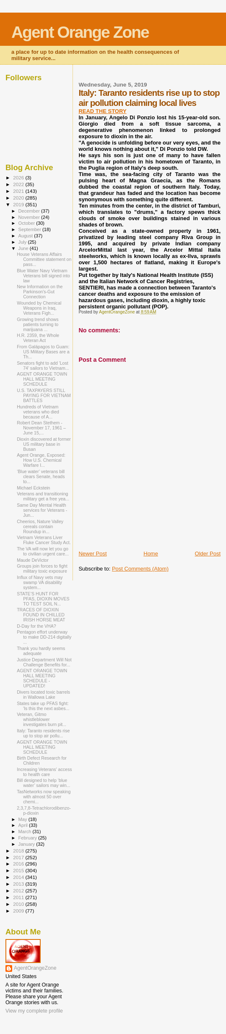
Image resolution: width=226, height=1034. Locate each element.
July (23, 242)
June (24, 248)
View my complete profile (34, 1011)
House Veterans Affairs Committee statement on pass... (44, 259)
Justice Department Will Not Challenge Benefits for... (44, 662)
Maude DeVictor (33, 560)
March (25, 831)
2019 (19, 204)
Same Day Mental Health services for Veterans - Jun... (42, 510)
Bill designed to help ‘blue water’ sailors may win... (43, 783)
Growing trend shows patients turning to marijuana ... (37, 324)
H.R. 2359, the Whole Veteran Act (38, 338)
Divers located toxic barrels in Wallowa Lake (43, 694)
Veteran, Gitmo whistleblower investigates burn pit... (41, 719)
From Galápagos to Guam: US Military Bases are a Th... (43, 351)
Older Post (208, 553)
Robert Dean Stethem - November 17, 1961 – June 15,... (41, 427)
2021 (19, 191)
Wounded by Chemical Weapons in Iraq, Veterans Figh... (39, 308)
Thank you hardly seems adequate (41, 651)
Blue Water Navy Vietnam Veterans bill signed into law (43, 275)
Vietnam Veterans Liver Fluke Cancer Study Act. (43, 540)
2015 (19, 870)
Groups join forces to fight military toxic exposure (42, 568)
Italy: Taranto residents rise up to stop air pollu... (43, 733)
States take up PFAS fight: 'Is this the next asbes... (43, 706)
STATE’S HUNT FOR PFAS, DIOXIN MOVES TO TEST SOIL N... (43, 598)
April (23, 825)
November (29, 217)
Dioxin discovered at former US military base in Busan (44, 444)
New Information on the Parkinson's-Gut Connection (39, 291)
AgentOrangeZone (35, 968)
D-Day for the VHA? (36, 626)
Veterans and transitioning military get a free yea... (43, 496)
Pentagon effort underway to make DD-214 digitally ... (44, 637)
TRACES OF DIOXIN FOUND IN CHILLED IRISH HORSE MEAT (41, 614)
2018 (19, 850)
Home (150, 553)
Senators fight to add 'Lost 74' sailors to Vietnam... (43, 365)
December (29, 210)
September (30, 229)
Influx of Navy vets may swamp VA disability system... (39, 582)
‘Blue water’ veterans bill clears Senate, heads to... (41, 476)
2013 (19, 884)
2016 (19, 863)
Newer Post (92, 553)
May (23, 819)
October (27, 223)
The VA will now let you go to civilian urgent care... (43, 551)
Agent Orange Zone (80, 32)
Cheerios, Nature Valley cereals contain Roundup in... (40, 526)
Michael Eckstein (33, 487)
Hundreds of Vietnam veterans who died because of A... (38, 411)
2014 (19, 877)
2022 (19, 184)
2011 (19, 897)
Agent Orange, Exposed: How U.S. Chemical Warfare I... (41, 460)
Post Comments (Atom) (140, 569)
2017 (19, 857)
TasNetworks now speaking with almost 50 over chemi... (43, 796)
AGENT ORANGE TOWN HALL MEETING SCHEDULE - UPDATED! (42, 678)
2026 (19, 177)
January (27, 844)
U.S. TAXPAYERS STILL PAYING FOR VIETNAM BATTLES (44, 395)
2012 (19, 890)
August (26, 235)
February (28, 837)
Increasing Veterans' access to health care (44, 772)
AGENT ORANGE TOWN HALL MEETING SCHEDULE (42, 379)
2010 (19, 904)
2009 (19, 910)
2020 (19, 197)
